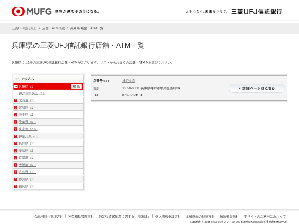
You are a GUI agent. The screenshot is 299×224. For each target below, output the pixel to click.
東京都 (28, 129)
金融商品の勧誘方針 (200, 216)
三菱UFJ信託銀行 (24, 28)
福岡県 (27, 186)
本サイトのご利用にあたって (265, 216)
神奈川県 (29, 136)
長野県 (27, 143)
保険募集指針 (229, 216)
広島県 (27, 172)
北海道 (27, 100)
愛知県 (27, 150)
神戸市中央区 (32, 93)
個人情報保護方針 (168, 216)
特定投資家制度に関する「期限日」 (124, 216)
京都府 (27, 157)
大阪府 (27, 165)
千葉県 (27, 122)
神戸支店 (128, 81)
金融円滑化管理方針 (48, 216)
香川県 (27, 179)
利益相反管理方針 (81, 216)
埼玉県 (27, 114)
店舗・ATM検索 (53, 28)
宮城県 (27, 107)
